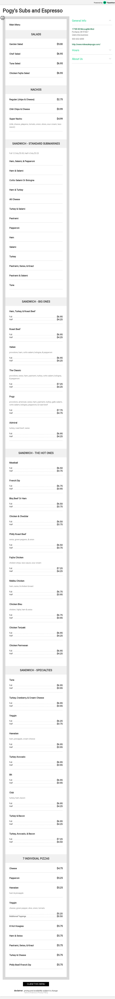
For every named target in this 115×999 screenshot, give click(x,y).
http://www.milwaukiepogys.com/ (86, 44)
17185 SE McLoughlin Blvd (83, 29)
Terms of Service (30, 993)
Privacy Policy (43, 993)
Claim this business (80, 35)
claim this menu (36, 984)
